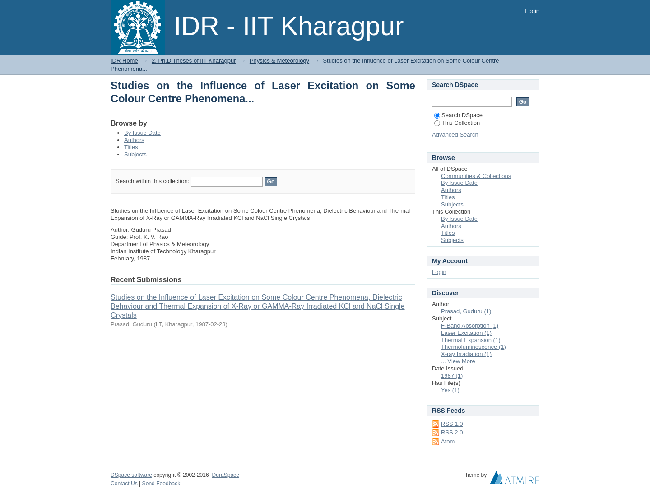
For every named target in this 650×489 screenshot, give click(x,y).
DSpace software (131, 475)
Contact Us (124, 483)
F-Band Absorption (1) (469, 325)
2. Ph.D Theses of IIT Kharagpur (194, 60)
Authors (134, 140)
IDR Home (124, 60)
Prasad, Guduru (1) (466, 311)
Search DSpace (458, 115)
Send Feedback (161, 483)
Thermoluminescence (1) (473, 346)
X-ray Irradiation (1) (466, 354)
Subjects (135, 154)
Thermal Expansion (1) (471, 340)
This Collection (457, 122)
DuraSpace (225, 475)
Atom (448, 441)
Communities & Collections (476, 176)
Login (532, 11)
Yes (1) (450, 390)
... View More (458, 361)
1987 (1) (452, 375)
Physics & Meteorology (279, 60)
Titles (131, 147)
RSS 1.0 (452, 423)
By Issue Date (142, 132)
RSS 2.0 (452, 432)
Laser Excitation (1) (466, 332)
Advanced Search (455, 134)
